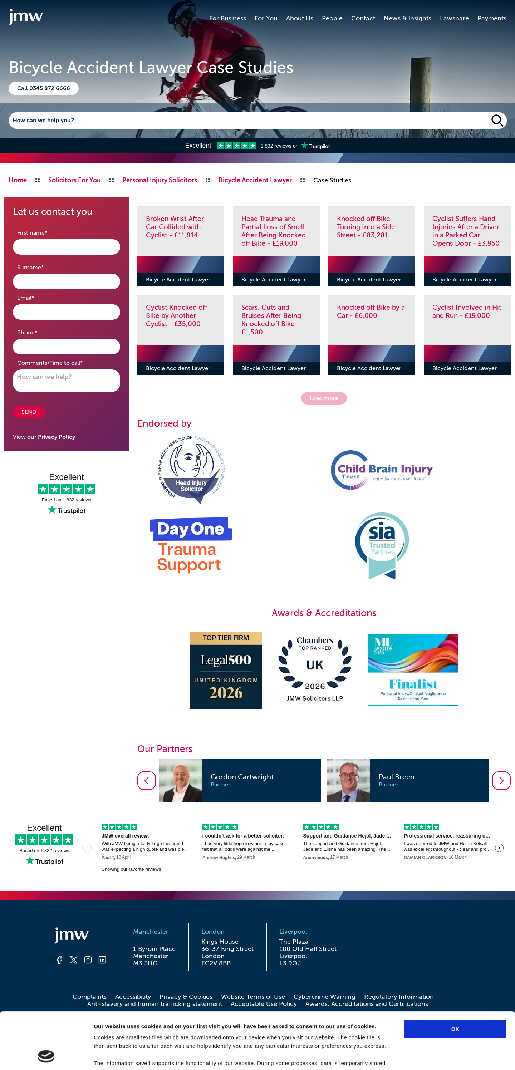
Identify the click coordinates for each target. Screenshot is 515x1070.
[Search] (248, 120)
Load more (324, 398)
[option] (240, 780)
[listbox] (324, 780)
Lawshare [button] (454, 18)
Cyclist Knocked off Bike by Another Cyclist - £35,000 (176, 316)
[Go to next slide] (501, 780)
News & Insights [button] (407, 18)
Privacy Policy (56, 437)
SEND (28, 412)
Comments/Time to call (61, 362)
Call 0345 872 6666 (43, 88)
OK (455, 976)
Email (37, 297)
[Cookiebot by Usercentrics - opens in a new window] (46, 1056)
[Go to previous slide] (146, 780)
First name (43, 232)
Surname (41, 267)
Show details (375, 1056)
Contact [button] (363, 18)
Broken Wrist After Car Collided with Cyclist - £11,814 (175, 227)
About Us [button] (299, 18)
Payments (491, 18)
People (332, 18)
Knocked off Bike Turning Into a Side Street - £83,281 (366, 227)
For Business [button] (227, 18)
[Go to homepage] (26, 18)
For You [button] (266, 18)
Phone (38, 332)
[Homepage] (80, 936)
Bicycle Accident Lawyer (178, 279)
